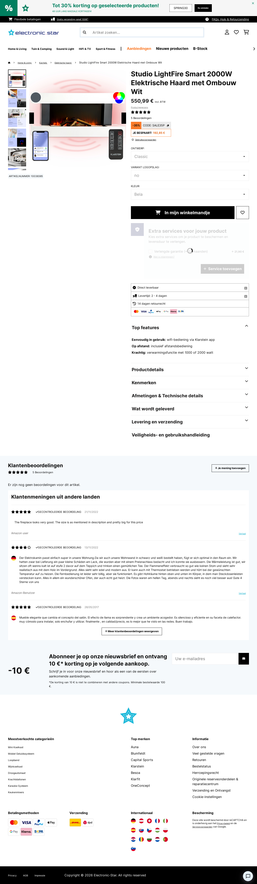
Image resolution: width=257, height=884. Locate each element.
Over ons (199, 747)
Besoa (135, 773)
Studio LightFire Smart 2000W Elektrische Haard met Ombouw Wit (133, 62)
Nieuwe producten (203, 48)
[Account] (227, 32)
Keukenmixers (18, 792)
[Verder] (254, 49)
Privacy (13, 875)
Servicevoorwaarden (204, 826)
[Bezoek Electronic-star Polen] (165, 830)
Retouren (199, 760)
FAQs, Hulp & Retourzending (230, 19)
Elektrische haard (73, 62)
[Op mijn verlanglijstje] (242, 212)
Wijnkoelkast (17, 766)
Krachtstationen (20, 779)
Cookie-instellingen (207, 797)
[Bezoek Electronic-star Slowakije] (141, 830)
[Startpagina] (13, 62)
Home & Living (27, 62)
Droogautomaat (20, 773)
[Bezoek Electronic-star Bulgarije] (149, 839)
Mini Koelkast (18, 747)
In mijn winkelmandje (182, 212)
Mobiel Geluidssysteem (25, 753)
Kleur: (135, 186)
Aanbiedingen (170, 48)
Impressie (46, 875)
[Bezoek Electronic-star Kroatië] (133, 839)
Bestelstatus (201, 766)
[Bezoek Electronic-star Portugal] (165, 839)
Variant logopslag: (145, 167)
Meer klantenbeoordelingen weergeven (133, 631)
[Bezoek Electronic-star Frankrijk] (157, 820)
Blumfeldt (138, 753)
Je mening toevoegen (225, 468)
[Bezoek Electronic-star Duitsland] (133, 820)
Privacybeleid (225, 823)
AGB (29, 875)
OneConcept (140, 786)
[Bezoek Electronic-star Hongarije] (157, 830)
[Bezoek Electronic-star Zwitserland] (149, 820)
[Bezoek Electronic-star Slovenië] (133, 848)
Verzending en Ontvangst (211, 790)
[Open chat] (248, 876)
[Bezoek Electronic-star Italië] (165, 820)
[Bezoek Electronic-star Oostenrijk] (141, 820)
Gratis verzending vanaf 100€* (77, 19)
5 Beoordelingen (141, 118)
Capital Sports (142, 760)
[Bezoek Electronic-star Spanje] (133, 830)
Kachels (49, 62)
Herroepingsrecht (205, 773)
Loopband (15, 760)
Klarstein (137, 766)
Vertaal (240, 535)
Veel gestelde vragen (208, 753)
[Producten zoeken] (142, 32)
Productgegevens (139, 107)
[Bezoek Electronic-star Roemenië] (141, 839)
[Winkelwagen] (246, 32)
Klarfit (135, 779)
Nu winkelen (200, 8)
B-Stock (231, 48)
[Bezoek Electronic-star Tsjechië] (149, 830)
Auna (135, 747)
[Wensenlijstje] (236, 32)
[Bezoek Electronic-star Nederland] (157, 839)
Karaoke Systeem (21, 786)
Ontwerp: (138, 148)
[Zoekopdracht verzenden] (84, 32)
